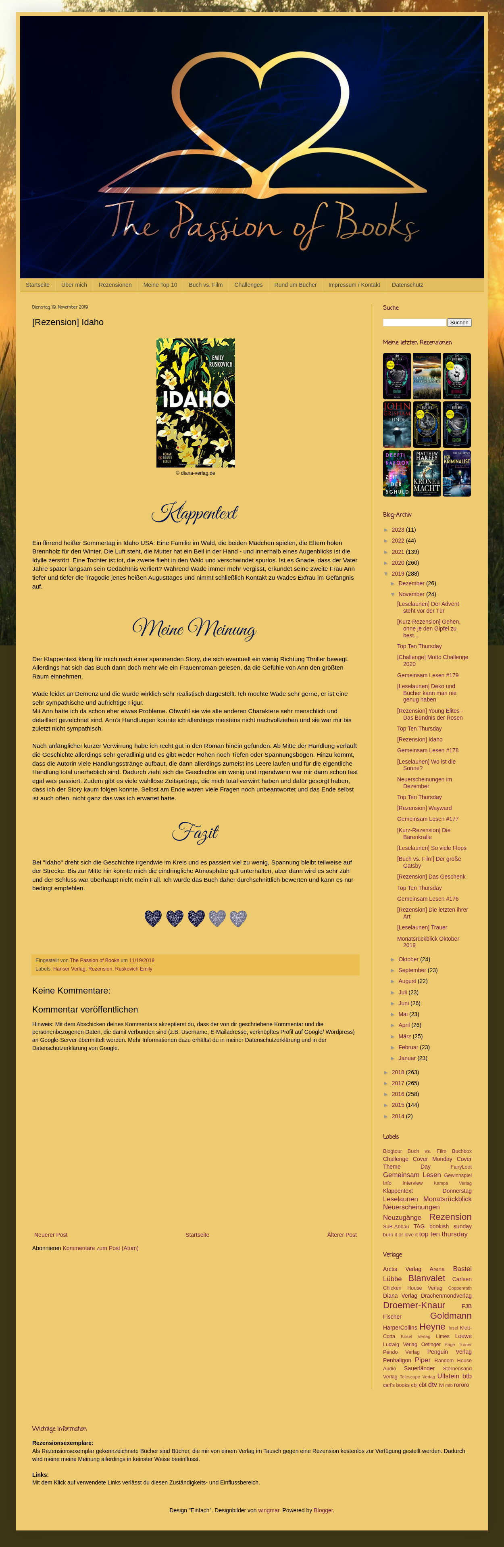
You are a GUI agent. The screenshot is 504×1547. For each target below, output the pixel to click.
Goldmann (451, 1316)
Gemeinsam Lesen (412, 1175)
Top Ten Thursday (419, 646)
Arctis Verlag (402, 1269)
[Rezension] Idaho (420, 739)
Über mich (74, 285)
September (412, 970)
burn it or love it (400, 1235)
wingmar (268, 1510)
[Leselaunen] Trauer (422, 927)
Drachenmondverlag (446, 1295)
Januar (407, 1058)
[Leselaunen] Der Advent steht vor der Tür (428, 607)
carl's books (396, 1385)
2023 (399, 529)
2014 (399, 1116)
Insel (453, 1328)
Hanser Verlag (69, 969)
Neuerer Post (50, 1235)
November (412, 594)
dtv (432, 1384)
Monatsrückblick (447, 1199)
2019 (399, 573)
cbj (414, 1385)
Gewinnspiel (458, 1175)
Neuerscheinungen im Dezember (424, 782)
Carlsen (462, 1279)
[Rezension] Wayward (424, 808)
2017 (399, 1083)
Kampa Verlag (453, 1183)
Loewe (463, 1336)
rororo (461, 1385)
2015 (399, 1105)
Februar (409, 1047)
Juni (404, 1003)
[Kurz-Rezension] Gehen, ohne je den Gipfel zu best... (428, 628)
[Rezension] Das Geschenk (431, 876)
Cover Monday (432, 1159)
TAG (419, 1226)
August (407, 981)
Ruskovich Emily (133, 969)
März (405, 1036)
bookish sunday (450, 1226)
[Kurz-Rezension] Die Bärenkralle (423, 833)
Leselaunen (400, 1199)
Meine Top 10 (160, 285)
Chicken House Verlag (412, 1288)
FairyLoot (461, 1167)
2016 (399, 1094)
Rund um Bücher (296, 285)
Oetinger (431, 1344)
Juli (403, 992)
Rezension (100, 969)
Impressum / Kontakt (354, 285)
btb (467, 1376)
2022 (399, 540)
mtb (449, 1385)
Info (387, 1183)
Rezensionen (115, 285)
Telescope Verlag (417, 1376)
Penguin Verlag (449, 1352)
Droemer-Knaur (414, 1305)
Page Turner (458, 1344)
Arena (437, 1269)
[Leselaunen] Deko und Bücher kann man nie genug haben (426, 693)
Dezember (412, 583)
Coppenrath (460, 1288)
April (404, 1025)
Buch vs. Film (206, 285)
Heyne (432, 1327)
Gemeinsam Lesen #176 (428, 899)
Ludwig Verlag (400, 1344)
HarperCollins (400, 1327)
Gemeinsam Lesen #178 (428, 750)
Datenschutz (407, 285)
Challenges (249, 285)
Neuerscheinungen (411, 1207)
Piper (423, 1360)
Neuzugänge (402, 1217)
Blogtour (392, 1151)
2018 (399, 1072)
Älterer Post (342, 1235)
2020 (399, 563)
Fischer (392, 1316)
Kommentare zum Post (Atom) (101, 1248)
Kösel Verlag (415, 1336)
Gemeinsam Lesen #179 (428, 675)
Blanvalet (426, 1278)
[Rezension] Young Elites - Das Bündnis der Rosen (430, 714)
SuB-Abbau (396, 1227)
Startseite (38, 285)
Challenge (395, 1159)
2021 (399, 552)
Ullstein (448, 1376)
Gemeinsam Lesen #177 (428, 819)
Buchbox (462, 1151)
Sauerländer (419, 1368)
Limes (443, 1336)
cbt (423, 1385)
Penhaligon (397, 1360)
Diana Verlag (400, 1295)
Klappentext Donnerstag (427, 1191)
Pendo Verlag (401, 1352)
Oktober (409, 959)
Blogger (323, 1510)
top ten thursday (443, 1234)
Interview (412, 1183)
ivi (441, 1385)
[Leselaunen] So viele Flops (432, 848)
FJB (467, 1306)
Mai (403, 1014)
